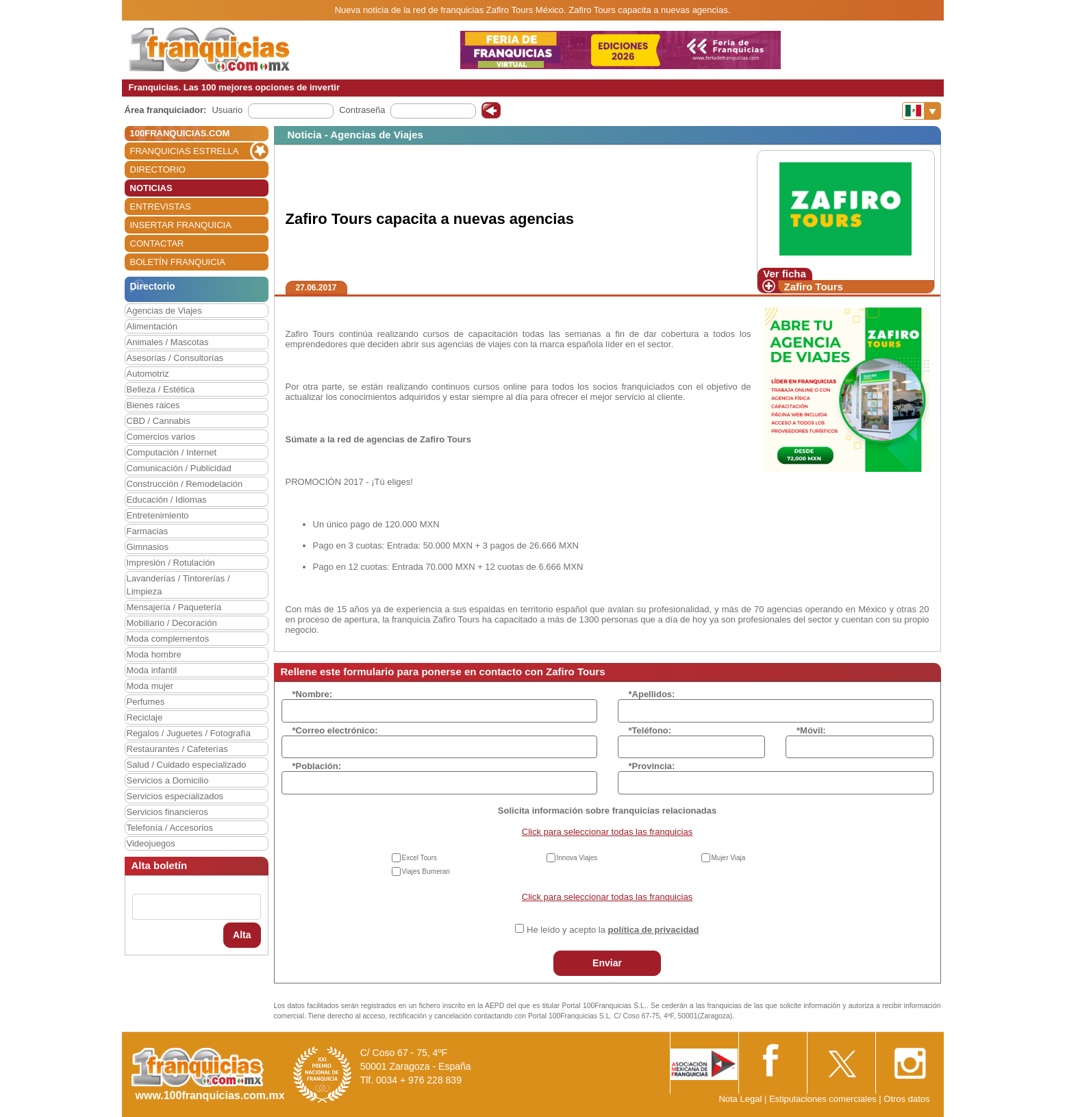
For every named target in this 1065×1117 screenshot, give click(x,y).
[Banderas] (921, 111)
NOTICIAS (151, 188)
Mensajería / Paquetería (174, 607)
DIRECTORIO (158, 169)
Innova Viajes (577, 858)
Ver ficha (784, 273)
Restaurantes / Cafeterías (177, 749)
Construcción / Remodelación (185, 484)
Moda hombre (154, 654)
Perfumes (146, 701)
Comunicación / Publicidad (179, 468)
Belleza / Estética (161, 389)
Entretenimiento (158, 515)
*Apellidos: (652, 694)
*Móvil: (811, 730)
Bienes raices (153, 405)
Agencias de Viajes (164, 310)
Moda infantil (152, 670)
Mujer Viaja (729, 858)
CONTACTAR (157, 243)
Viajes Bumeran (426, 871)
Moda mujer (150, 686)
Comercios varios (161, 436)
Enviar (607, 962)
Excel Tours (420, 858)
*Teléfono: (650, 730)
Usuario (227, 110)
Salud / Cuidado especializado (187, 765)
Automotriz (148, 373)
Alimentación (152, 326)
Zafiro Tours (813, 286)
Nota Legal (740, 1099)
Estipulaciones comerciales (824, 1099)
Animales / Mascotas (168, 342)
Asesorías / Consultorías (175, 358)
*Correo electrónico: (335, 730)
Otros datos (906, 1099)
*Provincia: (652, 766)
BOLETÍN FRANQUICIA (177, 262)
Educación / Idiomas (167, 499)
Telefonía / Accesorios (170, 828)
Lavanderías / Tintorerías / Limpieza (178, 585)
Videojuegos (151, 843)
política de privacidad (653, 930)
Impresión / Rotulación (171, 562)
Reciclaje (145, 717)
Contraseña (362, 110)
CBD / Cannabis (158, 421)
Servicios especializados (175, 796)
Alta (242, 934)
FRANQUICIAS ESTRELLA (184, 151)
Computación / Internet (172, 452)
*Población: (317, 766)
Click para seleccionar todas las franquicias (607, 832)
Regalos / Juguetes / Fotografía (189, 733)
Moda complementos (168, 638)
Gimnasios (147, 547)
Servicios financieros (167, 812)
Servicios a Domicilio (168, 780)
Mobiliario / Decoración (172, 623)
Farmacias (147, 531)
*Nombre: (312, 694)
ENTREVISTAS (160, 206)
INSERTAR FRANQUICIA (180, 225)
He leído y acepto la (613, 930)
